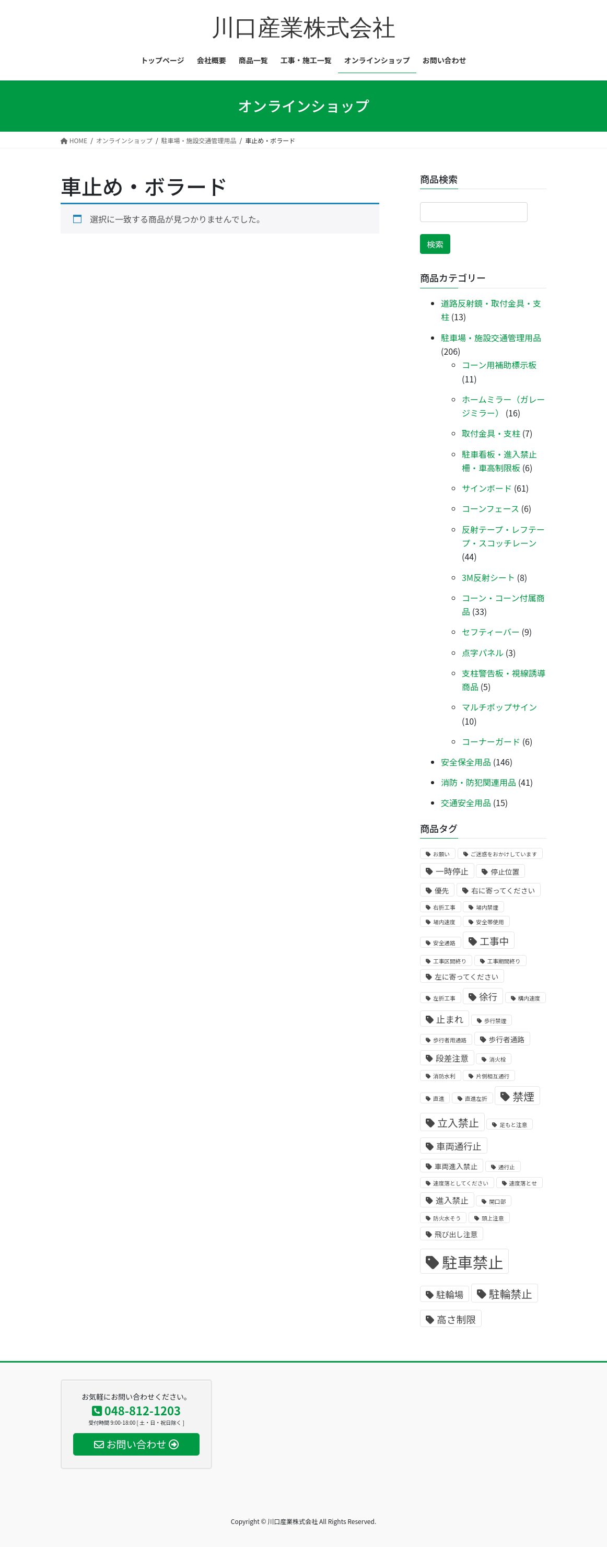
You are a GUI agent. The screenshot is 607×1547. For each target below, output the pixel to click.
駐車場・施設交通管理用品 (491, 337)
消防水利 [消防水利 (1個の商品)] (444, 1076)
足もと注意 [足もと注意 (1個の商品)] (513, 1125)
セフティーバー (491, 631)
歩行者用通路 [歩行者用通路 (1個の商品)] (449, 1040)
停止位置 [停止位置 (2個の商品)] (505, 871)
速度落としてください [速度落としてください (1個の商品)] (460, 1183)
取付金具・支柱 (491, 433)
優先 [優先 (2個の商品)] (442, 890)
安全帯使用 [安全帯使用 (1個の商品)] (490, 922)
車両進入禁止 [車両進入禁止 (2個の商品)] (456, 1166)
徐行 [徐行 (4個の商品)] (488, 996)
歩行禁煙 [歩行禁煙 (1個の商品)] (495, 1021)
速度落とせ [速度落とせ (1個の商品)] (523, 1183)
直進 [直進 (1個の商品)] (438, 1098)
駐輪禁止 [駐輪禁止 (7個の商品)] (510, 1293)
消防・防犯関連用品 (478, 782)
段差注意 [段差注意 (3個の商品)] (452, 1058)
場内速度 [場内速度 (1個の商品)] (444, 922)
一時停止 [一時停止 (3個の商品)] (452, 871)
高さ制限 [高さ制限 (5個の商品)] (456, 1319)
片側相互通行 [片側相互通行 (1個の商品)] (492, 1076)
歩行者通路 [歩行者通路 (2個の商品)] (506, 1039)
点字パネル (483, 652)
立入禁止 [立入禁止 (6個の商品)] (458, 1122)
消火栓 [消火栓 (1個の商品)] (497, 1059)
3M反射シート (488, 577)
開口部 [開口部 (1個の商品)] (497, 1201)
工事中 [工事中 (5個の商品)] (494, 941)
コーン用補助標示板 (499, 364)
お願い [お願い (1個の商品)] (441, 854)
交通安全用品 (466, 802)
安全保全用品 (466, 761)
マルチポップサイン (499, 707)
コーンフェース (490, 508)
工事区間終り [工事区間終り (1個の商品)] (449, 961)
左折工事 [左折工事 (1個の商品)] (444, 998)
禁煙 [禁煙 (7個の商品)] (523, 1096)
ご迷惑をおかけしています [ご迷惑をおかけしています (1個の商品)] (504, 854)
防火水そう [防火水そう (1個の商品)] (447, 1218)
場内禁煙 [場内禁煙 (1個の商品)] (487, 907)
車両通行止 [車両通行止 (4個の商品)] (459, 1146)
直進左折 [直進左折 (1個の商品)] (476, 1098)
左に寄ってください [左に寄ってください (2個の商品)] (466, 976)
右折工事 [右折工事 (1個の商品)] (444, 907)
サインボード (487, 488)
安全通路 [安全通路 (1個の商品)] (444, 943)
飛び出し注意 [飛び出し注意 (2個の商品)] (456, 1234)
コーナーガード (491, 741)
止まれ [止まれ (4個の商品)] (449, 1019)
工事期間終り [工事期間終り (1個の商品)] (504, 961)
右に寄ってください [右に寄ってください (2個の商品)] (503, 890)
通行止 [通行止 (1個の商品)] (506, 1167)
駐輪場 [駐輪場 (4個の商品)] (449, 1294)
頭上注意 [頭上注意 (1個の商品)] (493, 1218)
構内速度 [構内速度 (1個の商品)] (529, 998)
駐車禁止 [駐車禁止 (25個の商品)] (472, 1262)
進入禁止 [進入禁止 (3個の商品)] (452, 1200)
